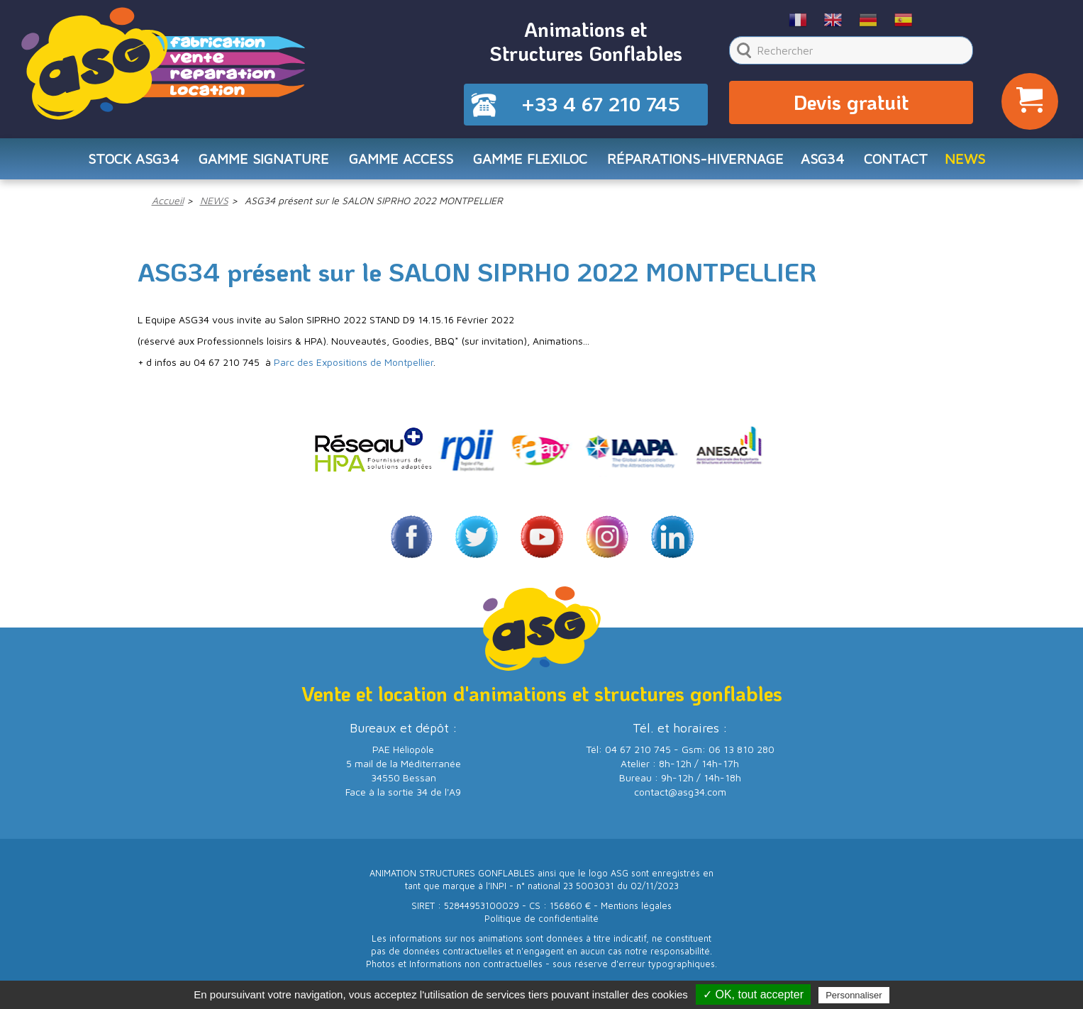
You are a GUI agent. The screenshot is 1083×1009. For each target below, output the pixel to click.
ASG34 (826, 160)
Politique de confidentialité (541, 921)
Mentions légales (636, 908)
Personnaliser (854, 995)
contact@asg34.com (680, 794)
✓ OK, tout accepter (753, 994)
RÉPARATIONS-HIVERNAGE (697, 160)
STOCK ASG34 (128, 160)
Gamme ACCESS (399, 160)
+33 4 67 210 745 (600, 105)
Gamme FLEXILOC (530, 160)
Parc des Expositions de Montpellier (353, 365)
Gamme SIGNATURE (261, 160)
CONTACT (900, 160)
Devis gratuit (851, 103)
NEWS (971, 160)
